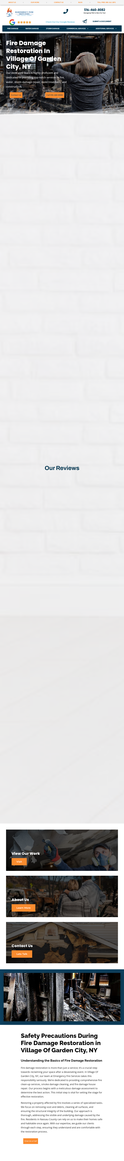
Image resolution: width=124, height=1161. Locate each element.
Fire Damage (12, 28)
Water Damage (32, 28)
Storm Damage (52, 28)
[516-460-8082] (65, 11)
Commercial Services (78, 28)
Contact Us (58, 2)
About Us (12, 2)
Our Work (35, 2)
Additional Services (106, 28)
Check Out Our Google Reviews (60, 22)
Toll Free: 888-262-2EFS (106, 2)
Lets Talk (22, 956)
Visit (19, 862)
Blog (80, 2)
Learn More (24, 909)
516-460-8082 (94, 10)
